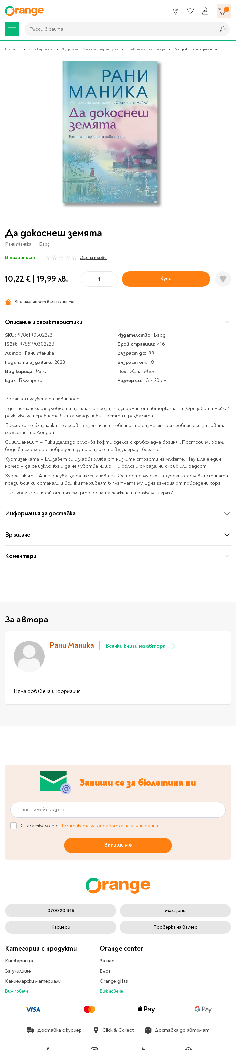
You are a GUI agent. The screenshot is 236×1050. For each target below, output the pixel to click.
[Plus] (108, 279)
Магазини (175, 911)
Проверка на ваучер (175, 927)
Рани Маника (18, 244)
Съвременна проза (146, 49)
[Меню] (12, 29)
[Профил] (205, 11)
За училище (18, 971)
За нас (107, 960)
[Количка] (224, 11)
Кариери (60, 927)
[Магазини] (175, 11)
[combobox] (118, 29)
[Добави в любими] (223, 279)
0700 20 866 (61, 911)
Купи (166, 278)
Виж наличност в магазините (40, 302)
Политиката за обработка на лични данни (108, 825)
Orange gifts (114, 981)
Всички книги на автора (141, 646)
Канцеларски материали (33, 981)
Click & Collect (113, 1030)
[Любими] (190, 11)
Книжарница (41, 49)
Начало (12, 49)
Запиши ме (118, 845)
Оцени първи (93, 257)
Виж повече (16, 991)
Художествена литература (90, 49)
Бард (44, 244)
